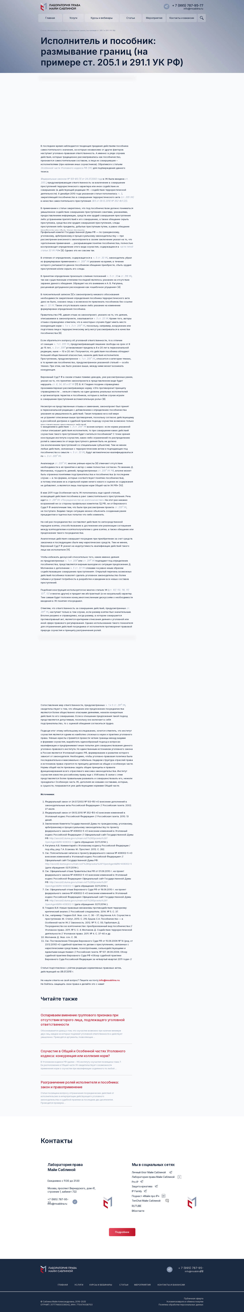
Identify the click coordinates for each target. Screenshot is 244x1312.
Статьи (123, 1284)
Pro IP (135, 1181)
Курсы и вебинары (100, 1284)
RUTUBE (136, 1205)
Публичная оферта (193, 1298)
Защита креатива (142, 1186)
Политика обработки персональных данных (181, 1304)
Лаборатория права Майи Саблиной (153, 1176)
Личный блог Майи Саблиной (149, 1172)
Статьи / (44, 30)
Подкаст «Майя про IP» (145, 1196)
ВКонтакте (138, 1210)
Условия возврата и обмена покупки (184, 1301)
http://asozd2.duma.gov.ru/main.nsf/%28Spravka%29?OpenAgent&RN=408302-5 (88, 863)
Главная (63, 1284)
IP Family (137, 1191)
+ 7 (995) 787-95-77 (187, 5)
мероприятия (142, 1284)
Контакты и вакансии (171, 1284)
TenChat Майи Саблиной (146, 1200)
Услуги (78, 1284)
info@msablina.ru (193, 8)
